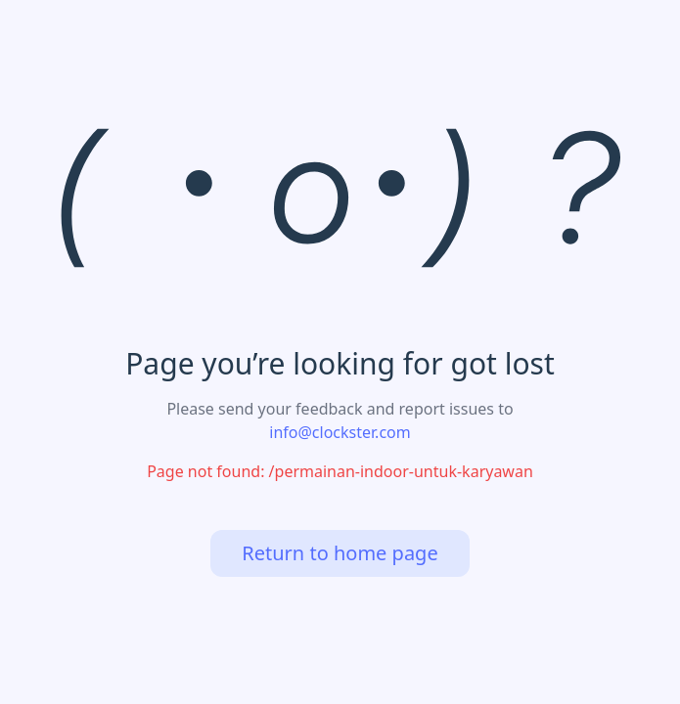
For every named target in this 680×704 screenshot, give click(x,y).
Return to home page (339, 553)
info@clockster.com (339, 432)
